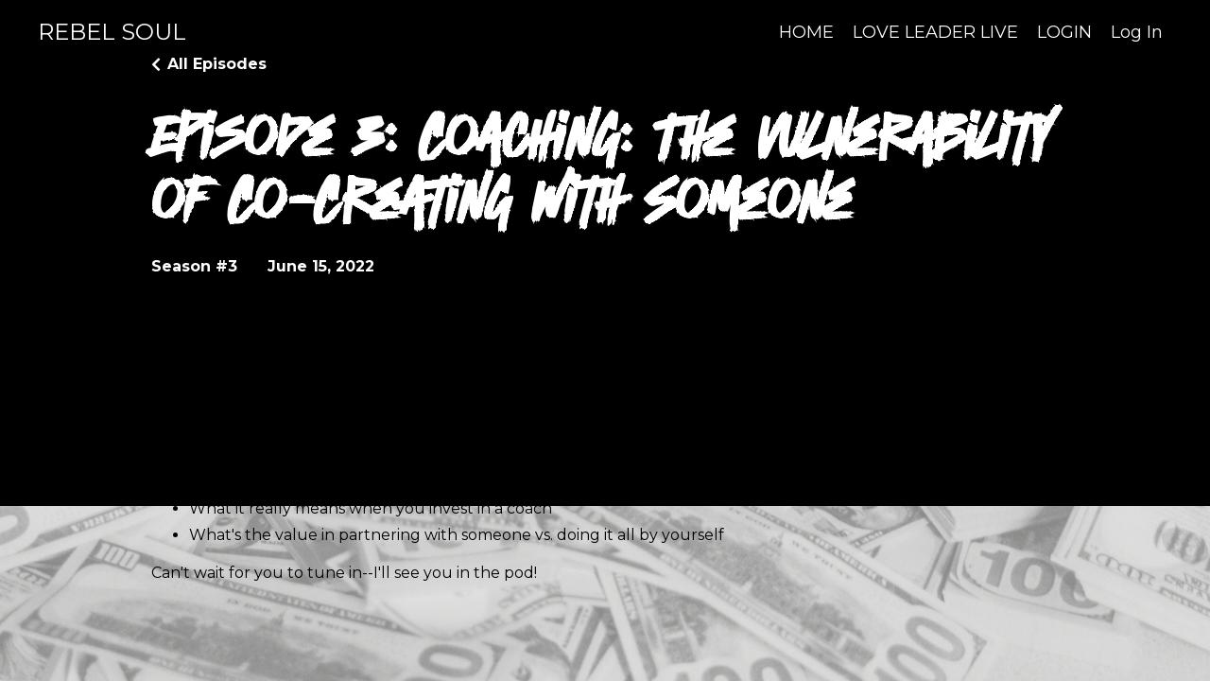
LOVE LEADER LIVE (935, 32)
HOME (806, 32)
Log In (1137, 32)
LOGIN (1064, 32)
